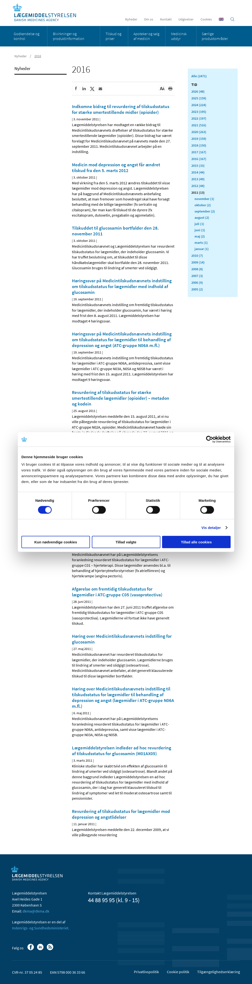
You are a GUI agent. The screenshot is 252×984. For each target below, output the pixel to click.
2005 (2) (197, 289)
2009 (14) (198, 262)
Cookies (206, 19)
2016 (37, 56)
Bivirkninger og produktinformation (68, 36)
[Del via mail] (100, 89)
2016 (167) (198, 159)
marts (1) (201, 242)
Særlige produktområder (215, 36)
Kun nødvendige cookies (55, 542)
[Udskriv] (170, 89)
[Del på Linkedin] (84, 89)
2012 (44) (198, 186)
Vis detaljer (211, 527)
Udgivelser (186, 19)
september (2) (205, 211)
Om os (148, 19)
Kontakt (166, 19)
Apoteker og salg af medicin (146, 36)
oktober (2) (203, 205)
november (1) (204, 199)
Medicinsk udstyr (179, 36)
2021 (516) (198, 125)
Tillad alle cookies (196, 542)
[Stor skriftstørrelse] (162, 89)
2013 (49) (198, 179)
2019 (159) (198, 138)
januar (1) (202, 249)
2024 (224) (198, 105)
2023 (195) (198, 111)
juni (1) (200, 230)
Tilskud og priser (113, 36)
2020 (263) (198, 132)
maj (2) (200, 236)
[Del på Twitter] (92, 89)
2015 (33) (198, 165)
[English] (221, 19)
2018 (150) (198, 145)
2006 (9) (197, 282)
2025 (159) (198, 98)
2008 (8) (197, 269)
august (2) (202, 217)
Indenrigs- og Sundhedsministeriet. (40, 928)
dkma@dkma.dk (36, 911)
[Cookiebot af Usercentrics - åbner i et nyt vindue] (210, 439)
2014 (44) (198, 172)
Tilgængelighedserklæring (218, 971)
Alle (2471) (199, 76)
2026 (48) (198, 91)
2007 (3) (197, 276)
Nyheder (131, 19)
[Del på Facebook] (76, 89)
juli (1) (199, 224)
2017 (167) (198, 152)
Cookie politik (178, 971)
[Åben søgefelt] (232, 19)
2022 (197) (198, 118)
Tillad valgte (126, 542)
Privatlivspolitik (146, 971)
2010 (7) (197, 255)
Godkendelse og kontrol (26, 36)
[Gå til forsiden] (47, 12)
